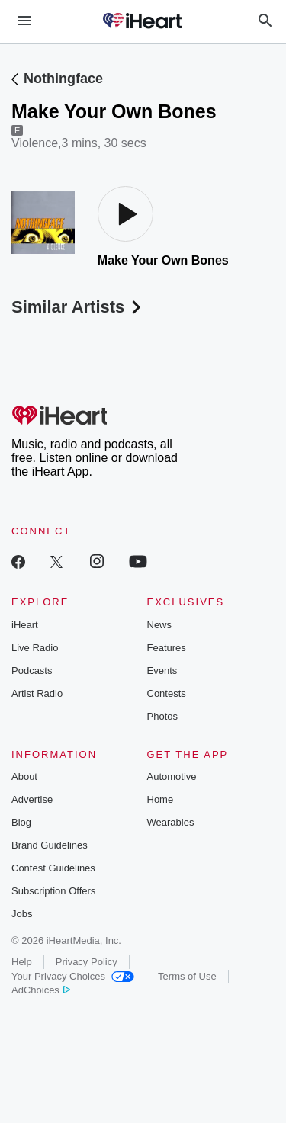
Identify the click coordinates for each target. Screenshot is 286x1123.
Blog (21, 822)
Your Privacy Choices (72, 976)
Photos (162, 716)
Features (166, 647)
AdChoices (40, 990)
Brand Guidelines (49, 845)
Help (21, 961)
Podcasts (31, 670)
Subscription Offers (53, 891)
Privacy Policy (86, 961)
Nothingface (63, 78)
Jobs (21, 913)
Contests (166, 693)
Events (162, 670)
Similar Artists (77, 306)
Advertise (32, 799)
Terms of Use (187, 976)
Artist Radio (37, 693)
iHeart (24, 624)
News (159, 624)
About (24, 776)
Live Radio (34, 647)
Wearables (170, 822)
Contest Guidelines (53, 868)
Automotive (172, 776)
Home (160, 799)
